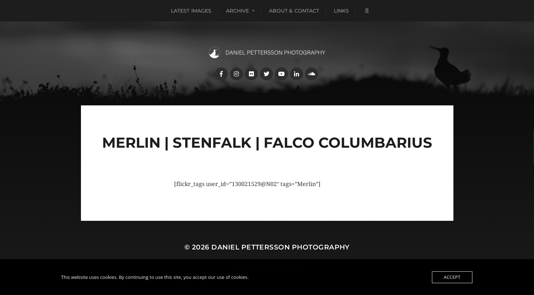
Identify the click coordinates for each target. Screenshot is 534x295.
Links (341, 11)
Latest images (191, 11)
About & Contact (294, 11)
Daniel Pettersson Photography (280, 247)
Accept (452, 277)
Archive (237, 11)
